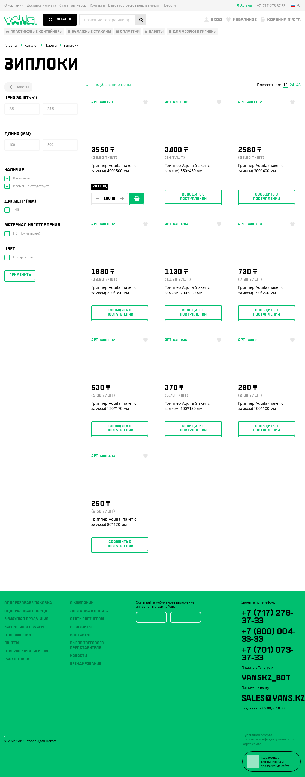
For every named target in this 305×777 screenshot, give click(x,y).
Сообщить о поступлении (193, 196)
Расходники (16, 659)
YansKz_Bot (265, 676)
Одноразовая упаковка (28, 603)
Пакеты (18, 87)
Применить (20, 275)
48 (298, 84)
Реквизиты (81, 627)
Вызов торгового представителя (133, 5)
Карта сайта (251, 744)
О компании (14, 5)
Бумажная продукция (26, 619)
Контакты (97, 5)
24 (292, 84)
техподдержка (271, 762)
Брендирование (85, 663)
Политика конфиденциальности (268, 739)
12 (285, 84)
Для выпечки (17, 635)
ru (296, 5)
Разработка (269, 757)
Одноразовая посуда (25, 611)
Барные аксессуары (24, 627)
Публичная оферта (257, 735)
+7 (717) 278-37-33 (267, 616)
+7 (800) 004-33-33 (268, 634)
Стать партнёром (73, 5)
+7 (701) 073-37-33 (267, 653)
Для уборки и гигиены (26, 651)
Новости (169, 5)
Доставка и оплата (41, 5)
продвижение (271, 766)
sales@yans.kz (273, 697)
